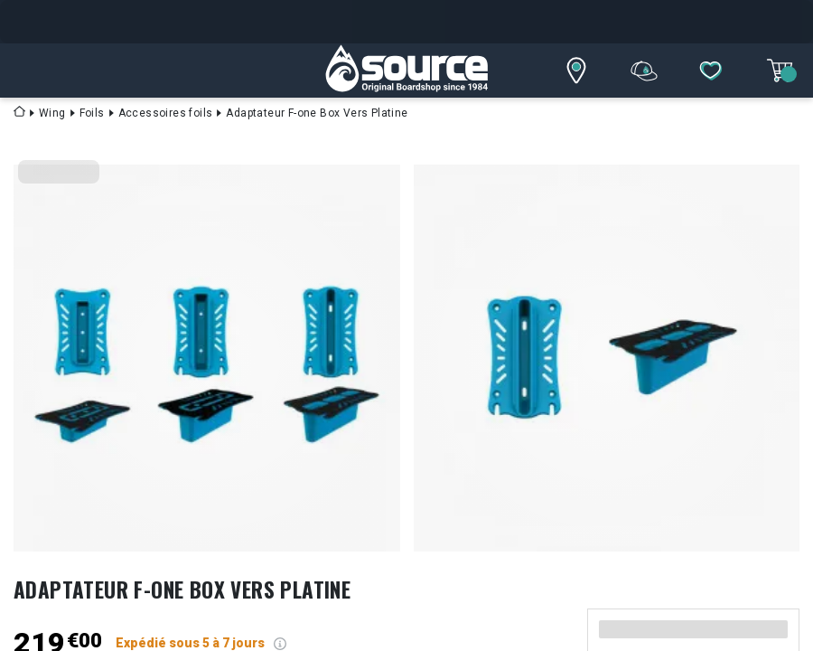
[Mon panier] (779, 70)
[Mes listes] (711, 70)
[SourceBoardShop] (406, 70)
